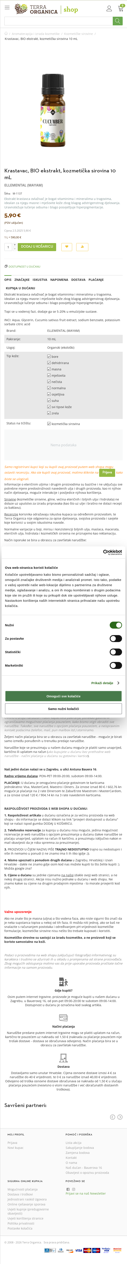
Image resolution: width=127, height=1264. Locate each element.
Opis (7, 280)
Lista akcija (73, 1143)
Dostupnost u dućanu (24, 266)
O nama (71, 1163)
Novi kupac (16, 1148)
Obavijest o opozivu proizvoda (87, 1173)
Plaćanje (96, 280)
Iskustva (40, 280)
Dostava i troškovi (20, 1194)
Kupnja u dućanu (20, 288)
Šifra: (7, 193)
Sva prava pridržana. (57, 1242)
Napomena (59, 280)
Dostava (78, 280)
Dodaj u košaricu (37, 247)
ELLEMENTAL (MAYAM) (23, 185)
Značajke (22, 280)
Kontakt (71, 1158)
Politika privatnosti (21, 1223)
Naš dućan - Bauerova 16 (84, 1168)
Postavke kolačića (20, 1228)
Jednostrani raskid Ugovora (27, 1199)
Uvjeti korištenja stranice (25, 1218)
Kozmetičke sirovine (78, 34)
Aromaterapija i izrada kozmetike (36, 34)
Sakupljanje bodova (80, 1148)
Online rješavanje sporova (26, 1204)
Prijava (107, 472)
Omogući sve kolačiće (63, 696)
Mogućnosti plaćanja (23, 1189)
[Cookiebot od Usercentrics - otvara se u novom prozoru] (103, 552)
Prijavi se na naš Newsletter (86, 1193)
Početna (6, 33)
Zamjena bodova (78, 1153)
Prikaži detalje (102, 683)
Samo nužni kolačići (63, 709)
